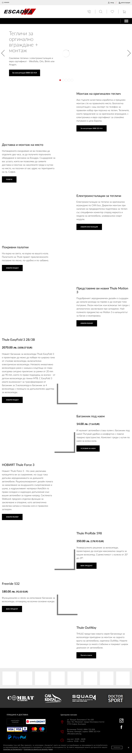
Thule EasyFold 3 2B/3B (18, 339)
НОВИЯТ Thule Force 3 (18, 465)
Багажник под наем (90, 416)
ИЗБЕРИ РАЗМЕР (87, 323)
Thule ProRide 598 (89, 533)
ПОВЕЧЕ (9, 179)
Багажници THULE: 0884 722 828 (81, 729)
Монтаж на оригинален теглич (98, 93)
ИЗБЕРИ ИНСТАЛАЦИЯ (89, 227)
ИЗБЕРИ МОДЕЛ (12, 268)
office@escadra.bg (74, 734)
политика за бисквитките (12, 749)
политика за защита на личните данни (38, 749)
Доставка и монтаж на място (22, 144)
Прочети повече (86, 655)
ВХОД (111, 3)
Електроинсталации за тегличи (98, 195)
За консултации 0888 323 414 (24, 73)
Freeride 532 (11, 583)
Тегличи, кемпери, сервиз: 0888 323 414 (83, 732)
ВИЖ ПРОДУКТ (86, 565)
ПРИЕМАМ (117, 747)
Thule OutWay (86, 627)
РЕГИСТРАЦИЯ (124, 3)
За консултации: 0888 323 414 (91, 128)
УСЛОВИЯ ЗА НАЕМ (88, 448)
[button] (60, 80)
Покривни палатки (15, 247)
